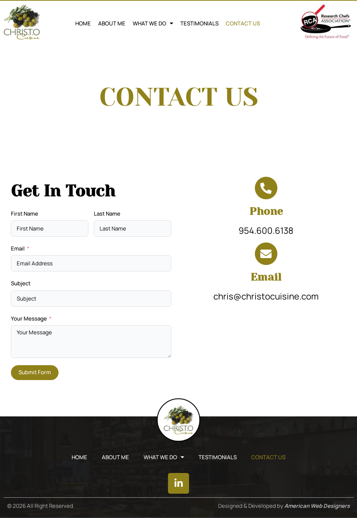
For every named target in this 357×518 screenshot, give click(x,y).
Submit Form (35, 372)
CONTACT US (243, 23)
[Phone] (266, 188)
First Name (24, 213)
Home (83, 23)
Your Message (29, 318)
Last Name (107, 213)
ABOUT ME (111, 23)
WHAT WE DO (153, 24)
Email (18, 248)
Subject (21, 283)
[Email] (266, 253)
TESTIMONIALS (199, 23)
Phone (266, 211)
